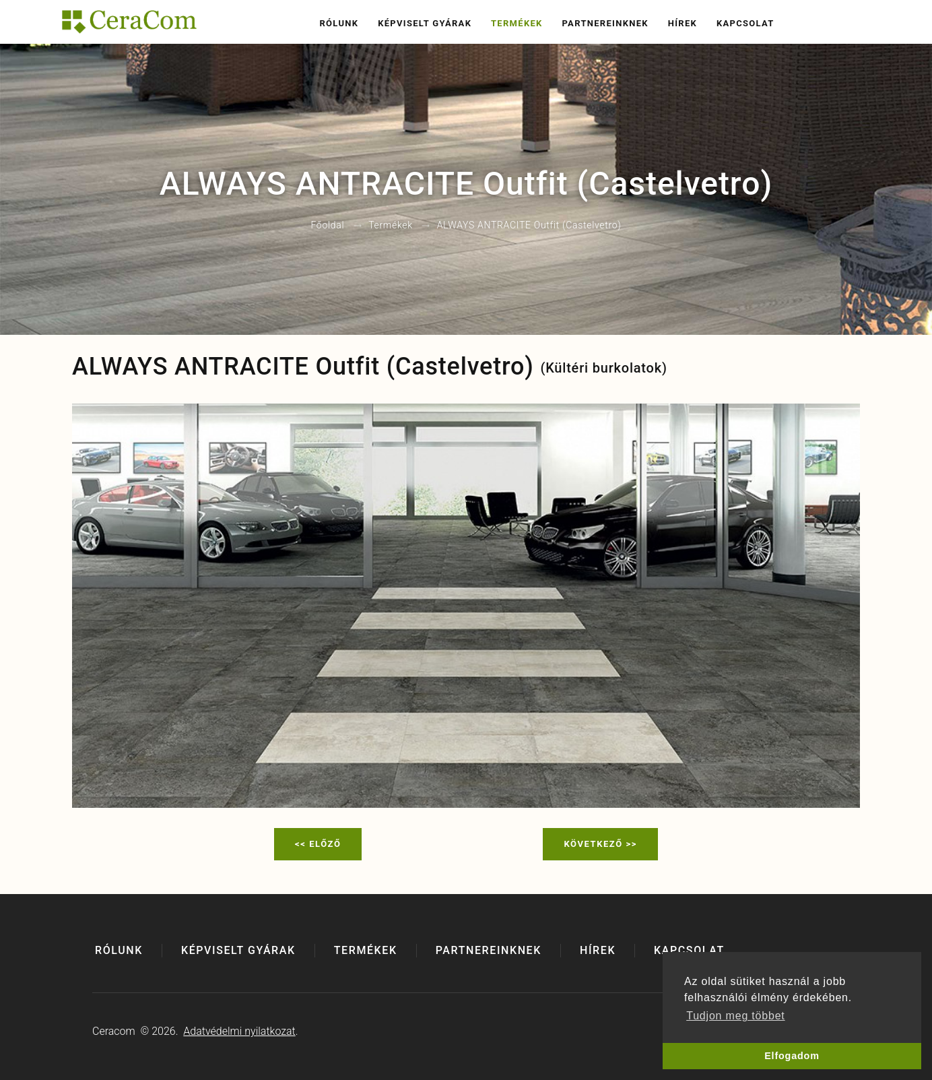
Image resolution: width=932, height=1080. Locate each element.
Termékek (517, 23)
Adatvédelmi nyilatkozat (239, 1031)
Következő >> (600, 844)
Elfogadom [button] (792, 1055)
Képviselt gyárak (424, 23)
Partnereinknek (605, 23)
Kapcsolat (745, 23)
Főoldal (327, 225)
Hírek (682, 23)
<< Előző (318, 844)
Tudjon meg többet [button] (735, 1015)
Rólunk (338, 23)
